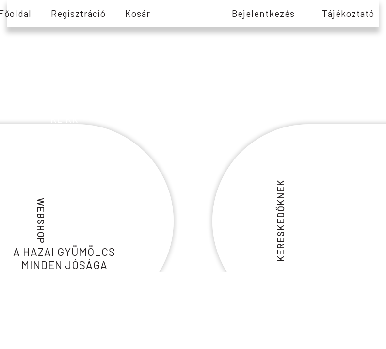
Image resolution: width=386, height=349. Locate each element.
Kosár (137, 13)
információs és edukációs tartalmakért (64, 98)
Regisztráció (78, 13)
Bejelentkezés (263, 13)
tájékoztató (348, 13)
